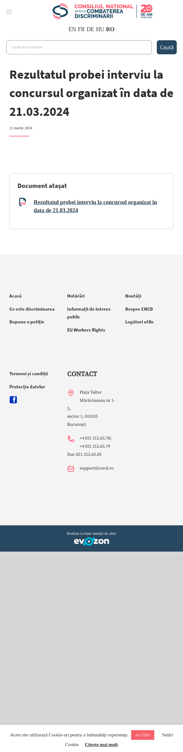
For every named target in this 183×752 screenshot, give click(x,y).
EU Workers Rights (86, 330)
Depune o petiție (26, 322)
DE (90, 29)
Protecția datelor (27, 387)
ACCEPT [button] (143, 735)
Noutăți (133, 296)
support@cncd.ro (97, 468)
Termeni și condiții (28, 373)
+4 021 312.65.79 (95, 446)
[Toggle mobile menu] (9, 11)
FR (81, 29)
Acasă (15, 296)
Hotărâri (76, 296)
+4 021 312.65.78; (95, 438)
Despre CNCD (139, 309)
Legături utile (139, 322)
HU (100, 29)
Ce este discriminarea (32, 309)
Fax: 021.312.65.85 (84, 454)
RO (110, 29)
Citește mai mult (101, 744)
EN (72, 29)
